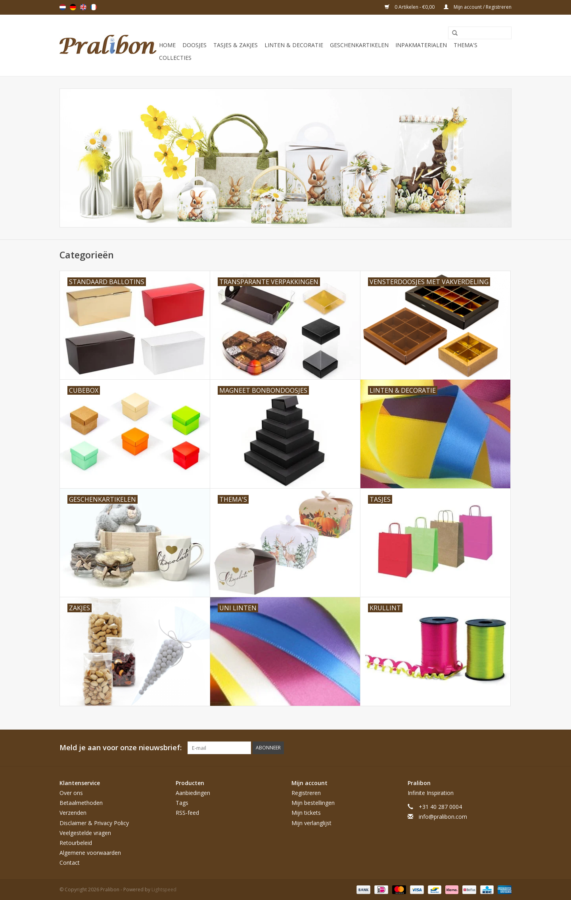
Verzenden (72, 812)
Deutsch (73, 7)
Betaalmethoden (81, 802)
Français (93, 7)
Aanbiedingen (193, 793)
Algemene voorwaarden (90, 852)
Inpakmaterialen (421, 45)
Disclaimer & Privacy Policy (94, 823)
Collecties (175, 57)
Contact (69, 862)
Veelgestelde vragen (85, 833)
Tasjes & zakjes (235, 45)
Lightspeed (163, 889)
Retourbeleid (75, 842)
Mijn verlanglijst (311, 823)
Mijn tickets (306, 812)
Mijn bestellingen (313, 802)
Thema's (465, 45)
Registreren (306, 793)
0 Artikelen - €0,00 (410, 7)
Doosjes (194, 45)
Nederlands (62, 7)
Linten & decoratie (293, 45)
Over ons (71, 793)
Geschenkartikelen (359, 45)
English (83, 7)
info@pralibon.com (443, 816)
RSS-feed (187, 812)
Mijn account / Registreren (478, 7)
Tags (182, 802)
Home (167, 45)
